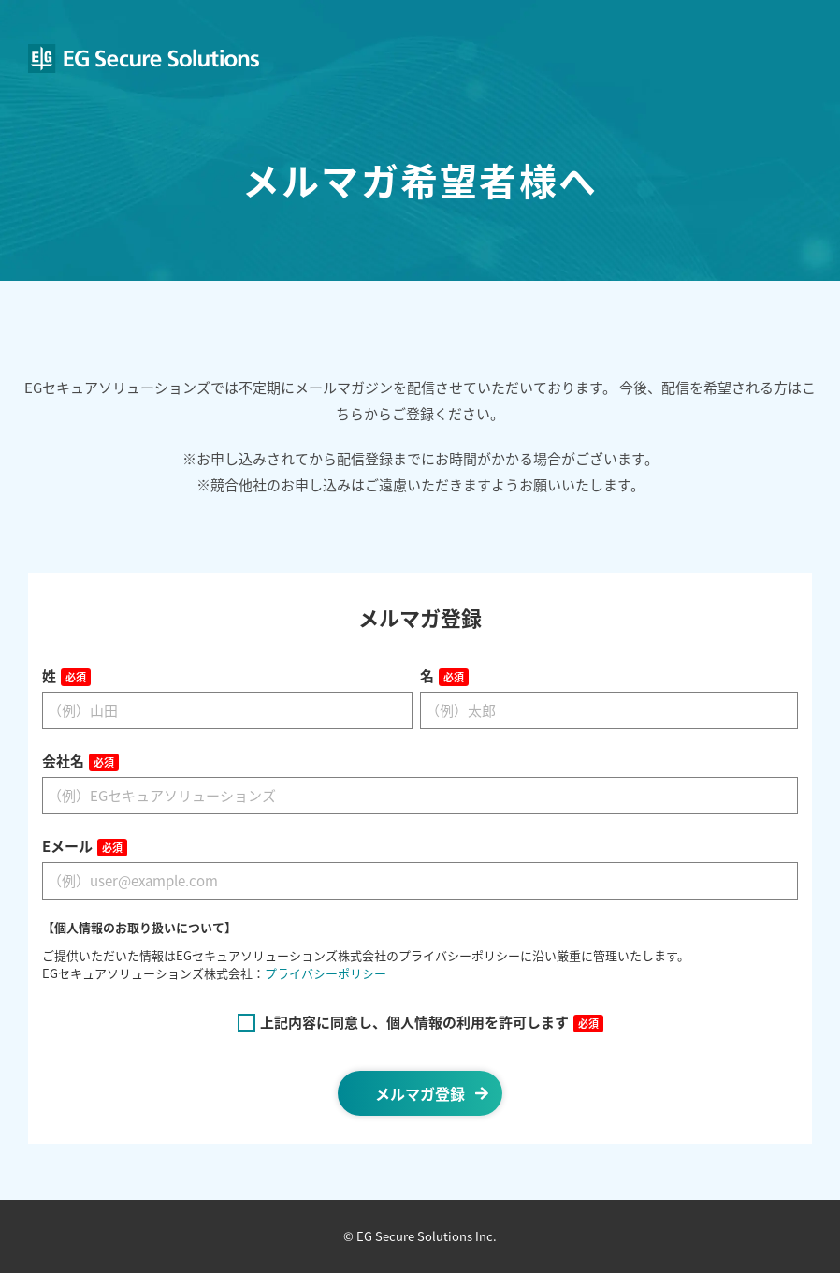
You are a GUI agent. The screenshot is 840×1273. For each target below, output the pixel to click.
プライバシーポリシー (325, 973)
